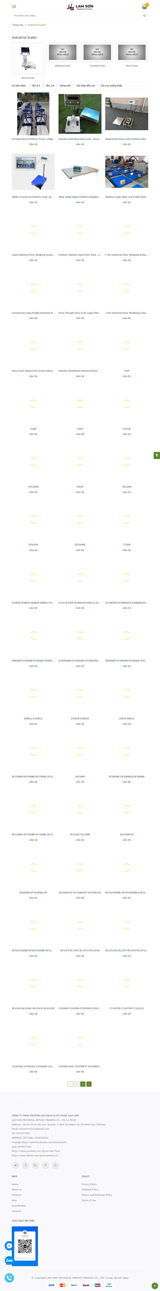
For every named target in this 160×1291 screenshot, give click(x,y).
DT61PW (33, 544)
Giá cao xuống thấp (109, 85)
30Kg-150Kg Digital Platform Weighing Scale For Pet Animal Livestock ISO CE (100, 197)
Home (15, 1184)
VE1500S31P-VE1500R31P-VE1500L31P (80, 892)
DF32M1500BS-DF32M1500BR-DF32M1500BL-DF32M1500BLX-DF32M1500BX (54, 950)
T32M (80, 428)
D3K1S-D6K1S (126, 718)
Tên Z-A (48, 85)
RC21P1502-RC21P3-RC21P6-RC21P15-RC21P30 (131, 950)
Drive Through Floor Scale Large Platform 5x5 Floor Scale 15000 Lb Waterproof (101, 312)
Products (16, 1195)
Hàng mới (63, 85)
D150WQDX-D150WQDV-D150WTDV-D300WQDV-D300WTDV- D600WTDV (99, 660)
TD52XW (126, 486)
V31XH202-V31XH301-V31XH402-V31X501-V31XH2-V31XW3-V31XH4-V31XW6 (54, 1066)
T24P (127, 370)
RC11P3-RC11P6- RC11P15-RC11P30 (80, 950)
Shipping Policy (90, 1189)
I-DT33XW (33, 486)
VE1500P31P (126, 834)
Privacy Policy (89, 1184)
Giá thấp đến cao (84, 85)
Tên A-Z (34, 85)
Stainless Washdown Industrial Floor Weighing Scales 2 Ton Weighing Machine (101, 370)
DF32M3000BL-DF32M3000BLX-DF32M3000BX (130, 892)
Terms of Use (89, 1200)
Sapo (125, 1277)
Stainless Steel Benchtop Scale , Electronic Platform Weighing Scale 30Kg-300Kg (101, 139)
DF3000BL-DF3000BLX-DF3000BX (127, 776)
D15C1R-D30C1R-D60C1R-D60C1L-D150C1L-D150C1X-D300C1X (93, 602)
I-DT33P (126, 428)
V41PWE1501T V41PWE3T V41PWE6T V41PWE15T (86, 1066)
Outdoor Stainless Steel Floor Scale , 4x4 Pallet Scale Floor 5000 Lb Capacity (99, 254)
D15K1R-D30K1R (80, 718)
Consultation (19, 1205)
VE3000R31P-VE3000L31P (33, 892)
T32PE (33, 428)
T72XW (126, 544)
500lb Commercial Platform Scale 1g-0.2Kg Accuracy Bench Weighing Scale (52, 197)
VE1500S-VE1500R (80, 834)
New (14, 1200)
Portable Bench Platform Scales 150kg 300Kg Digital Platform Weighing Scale (53, 139)
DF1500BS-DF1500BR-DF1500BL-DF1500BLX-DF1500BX (41, 776)
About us (17, 1189)
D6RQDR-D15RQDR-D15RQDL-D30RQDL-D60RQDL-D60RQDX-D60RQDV (50, 660)
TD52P (80, 486)
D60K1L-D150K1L (33, 718)
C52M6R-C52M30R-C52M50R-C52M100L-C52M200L (87, 1008)
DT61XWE (80, 544)
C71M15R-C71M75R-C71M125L (127, 1008)
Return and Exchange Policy (97, 1195)
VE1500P (80, 776)
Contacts (16, 1211)
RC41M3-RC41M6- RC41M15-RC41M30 (33, 1008)
